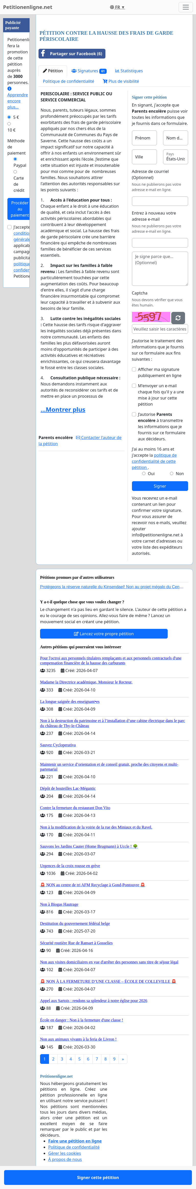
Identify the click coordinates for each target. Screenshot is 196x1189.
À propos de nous (65, 1159)
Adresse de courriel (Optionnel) (150, 174)
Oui (151, 473)
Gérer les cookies (64, 1153)
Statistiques (129, 71)
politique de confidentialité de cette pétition (154, 461)
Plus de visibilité (121, 81)
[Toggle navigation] (186, 7)
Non (180, 473)
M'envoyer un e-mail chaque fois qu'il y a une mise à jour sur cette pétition (161, 395)
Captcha (140, 293)
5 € (16, 117)
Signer (160, 486)
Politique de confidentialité (68, 81)
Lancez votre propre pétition (104, 634)
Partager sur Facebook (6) (70, 53)
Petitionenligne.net (27, 7)
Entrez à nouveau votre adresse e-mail (154, 216)
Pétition (53, 71)
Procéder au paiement (20, 209)
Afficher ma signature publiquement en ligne (159, 372)
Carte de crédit (19, 184)
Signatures (89, 71)
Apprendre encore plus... (17, 98)
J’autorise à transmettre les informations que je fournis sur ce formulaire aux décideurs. (162, 426)
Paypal (20, 165)
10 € (11, 130)
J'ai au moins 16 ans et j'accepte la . (154, 458)
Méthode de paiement (16, 147)
